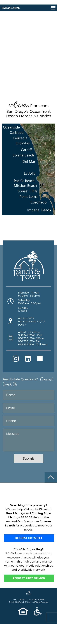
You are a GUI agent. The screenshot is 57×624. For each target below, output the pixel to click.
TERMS (15, 600)
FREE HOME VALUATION (36, 600)
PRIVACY (22, 600)
